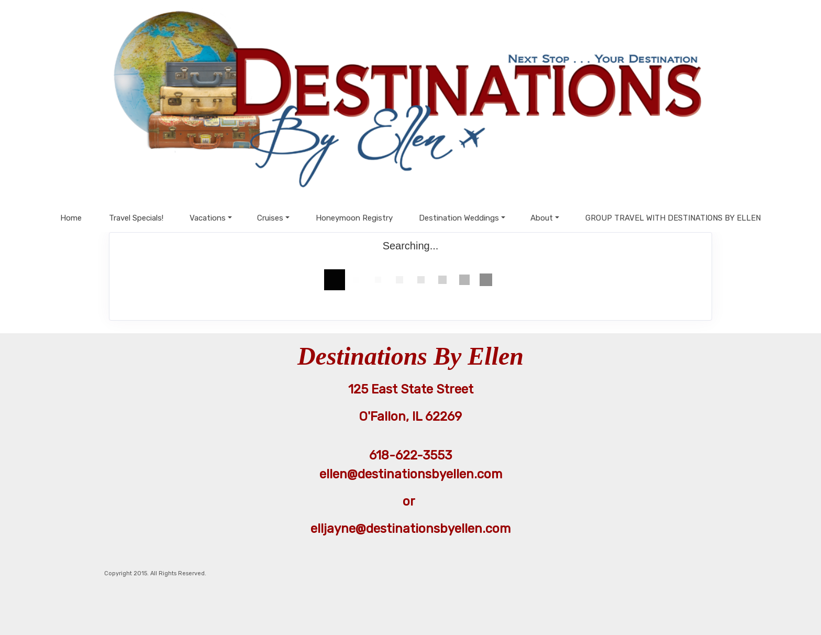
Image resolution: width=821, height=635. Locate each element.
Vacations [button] (208, 218)
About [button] (541, 218)
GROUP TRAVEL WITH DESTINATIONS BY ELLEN (673, 218)
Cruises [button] (270, 218)
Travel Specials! (136, 218)
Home (71, 218)
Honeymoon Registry (354, 218)
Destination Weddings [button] (459, 218)
